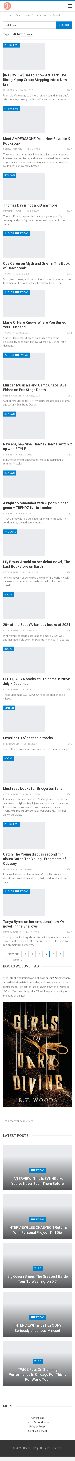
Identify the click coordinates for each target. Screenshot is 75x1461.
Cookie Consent (37, 1431)
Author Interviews (16, 233)
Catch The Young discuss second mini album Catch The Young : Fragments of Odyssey (34, 859)
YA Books (10, 531)
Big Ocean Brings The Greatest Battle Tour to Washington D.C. (37, 1279)
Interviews (11, 45)
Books (8, 594)
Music (37, 1268)
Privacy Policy (37, 1426)
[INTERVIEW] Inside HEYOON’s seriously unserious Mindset (37, 1327)
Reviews (9, 175)
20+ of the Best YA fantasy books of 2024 (36, 625)
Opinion (9, 708)
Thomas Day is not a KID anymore (30, 205)
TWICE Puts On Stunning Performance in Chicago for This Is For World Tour (37, 1374)
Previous (12, 954)
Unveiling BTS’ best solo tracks (28, 738)
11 (6, 960)
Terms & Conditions (37, 1422)
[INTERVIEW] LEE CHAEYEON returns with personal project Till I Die (37, 1230)
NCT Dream (22, 34)
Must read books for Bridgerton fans (32, 788)
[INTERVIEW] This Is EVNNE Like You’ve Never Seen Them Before (37, 1181)
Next (17, 960)
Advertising (37, 1417)
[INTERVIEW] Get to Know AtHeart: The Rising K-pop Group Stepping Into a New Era (35, 79)
